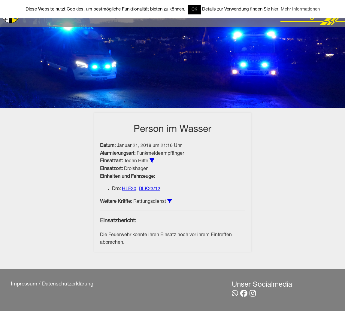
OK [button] (194, 10)
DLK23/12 (149, 189)
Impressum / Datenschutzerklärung (52, 284)
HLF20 (129, 189)
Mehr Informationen (300, 9)
